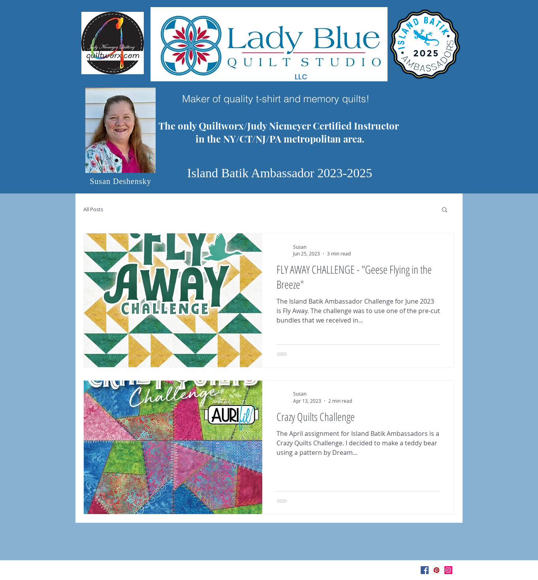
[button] (444, 210)
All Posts (93, 209)
